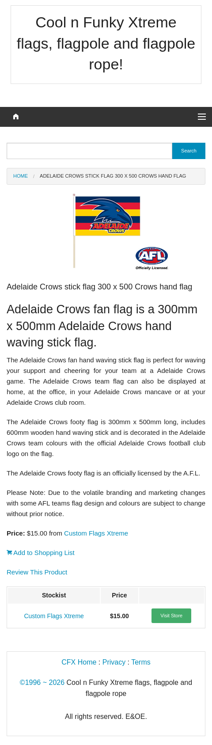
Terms (141, 662)
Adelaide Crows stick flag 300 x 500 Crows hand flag (113, 176)
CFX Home (78, 662)
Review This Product (37, 572)
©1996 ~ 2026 (42, 682)
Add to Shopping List (41, 552)
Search (189, 150)
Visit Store (171, 615)
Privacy (113, 662)
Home (20, 176)
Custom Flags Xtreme (96, 533)
